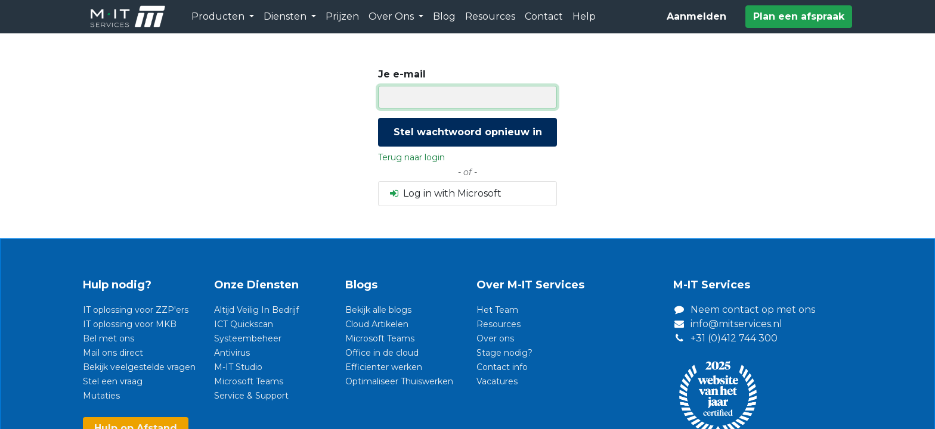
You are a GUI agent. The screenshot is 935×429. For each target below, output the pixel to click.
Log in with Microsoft (444, 193)
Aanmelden (696, 16)
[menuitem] (342, 17)
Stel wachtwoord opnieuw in (468, 132)
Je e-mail (402, 74)
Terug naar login (411, 157)
